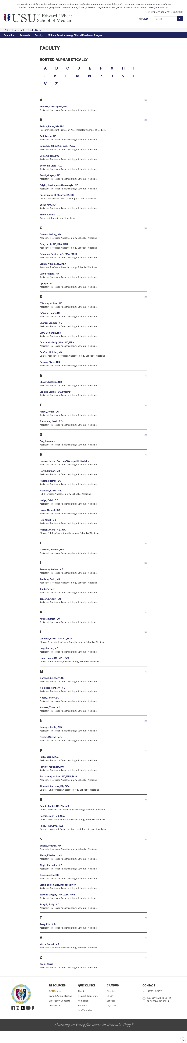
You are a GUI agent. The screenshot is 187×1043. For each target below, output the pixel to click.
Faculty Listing (35, 30)
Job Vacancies (85, 1010)
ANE (22, 30)
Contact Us (54, 1005)
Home (14, 30)
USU (6, 30)
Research (25, 35)
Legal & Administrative (60, 995)
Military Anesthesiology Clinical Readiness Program (75, 35)
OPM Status (55, 991)
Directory (111, 991)
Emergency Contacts (59, 1000)
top (145, 99)
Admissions (84, 1000)
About (81, 991)
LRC (110, 995)
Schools (111, 1000)
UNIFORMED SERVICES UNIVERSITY (165, 12)
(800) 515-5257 (154, 991)
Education (9, 35)
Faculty (39, 35)
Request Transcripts (88, 995)
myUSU (111, 1005)
